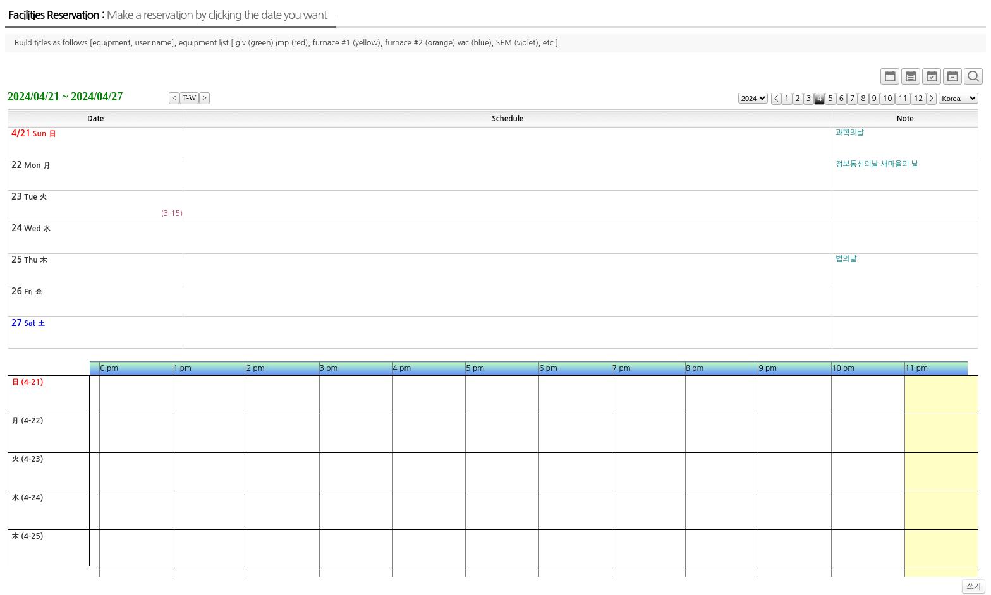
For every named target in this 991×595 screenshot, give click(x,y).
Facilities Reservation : (167, 15)
